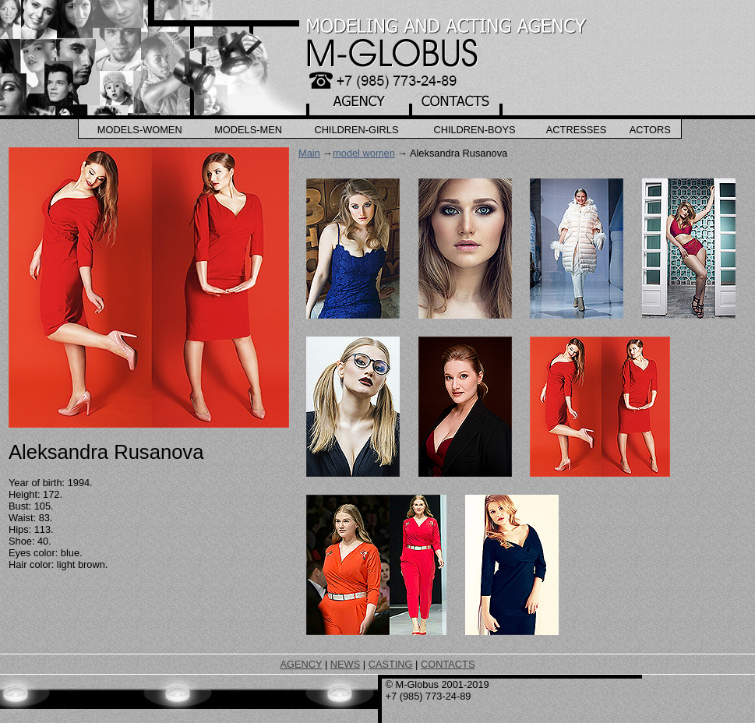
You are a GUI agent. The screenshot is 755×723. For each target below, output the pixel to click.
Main (309, 153)
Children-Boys (474, 130)
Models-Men (248, 130)
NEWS (345, 664)
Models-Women (139, 130)
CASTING (391, 664)
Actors (650, 130)
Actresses (576, 130)
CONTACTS (448, 664)
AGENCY (301, 664)
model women (364, 153)
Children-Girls (356, 130)
